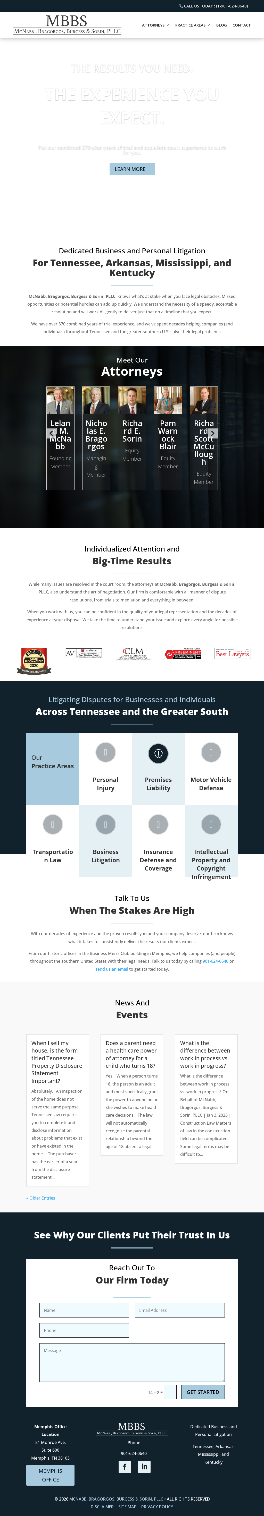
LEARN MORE (130, 169)
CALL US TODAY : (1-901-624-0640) (216, 5)
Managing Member (96, 466)
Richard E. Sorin (132, 431)
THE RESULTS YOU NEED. (132, 68)
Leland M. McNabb (60, 434)
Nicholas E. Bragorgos (96, 434)
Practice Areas (190, 25)
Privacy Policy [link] (157, 1507)
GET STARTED (203, 1392)
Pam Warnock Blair (168, 434)
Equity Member (132, 454)
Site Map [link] (127, 1507)
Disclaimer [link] (102, 1507)
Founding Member (60, 462)
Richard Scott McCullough (203, 442)
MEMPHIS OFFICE (50, 1475)
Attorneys (153, 25)
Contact (242, 25)
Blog (221, 25)
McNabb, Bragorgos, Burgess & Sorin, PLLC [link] (116, 1499)
